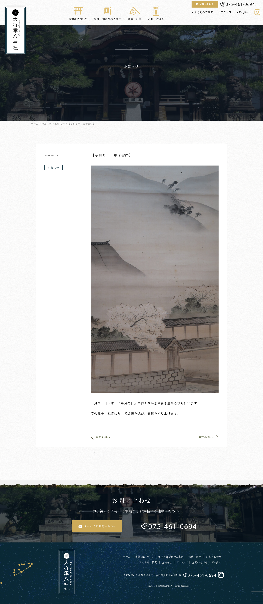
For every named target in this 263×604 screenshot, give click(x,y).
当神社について (78, 14)
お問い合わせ (199, 562)
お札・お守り (156, 14)
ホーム (34, 123)
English (243, 12)
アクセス (224, 12)
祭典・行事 (134, 14)
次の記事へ (206, 437)
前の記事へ (103, 437)
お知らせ (46, 123)
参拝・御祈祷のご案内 (107, 14)
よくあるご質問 (202, 12)
